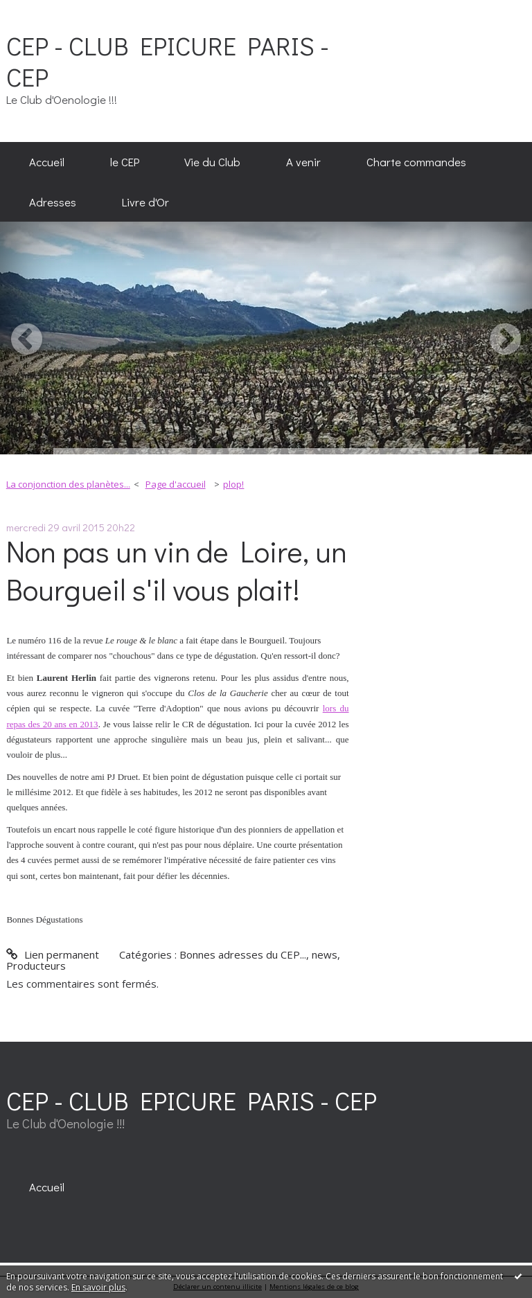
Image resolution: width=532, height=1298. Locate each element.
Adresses (52, 201)
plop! (233, 484)
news (324, 954)
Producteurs (36, 965)
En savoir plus (98, 1287)
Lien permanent (52, 954)
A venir (303, 161)
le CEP (124, 161)
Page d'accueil (175, 484)
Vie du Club (212, 161)
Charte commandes (416, 161)
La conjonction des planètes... (68, 484)
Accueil (46, 161)
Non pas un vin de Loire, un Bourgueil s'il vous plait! (176, 570)
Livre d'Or (145, 201)
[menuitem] (46, 162)
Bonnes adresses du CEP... (242, 954)
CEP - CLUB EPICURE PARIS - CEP (167, 61)
